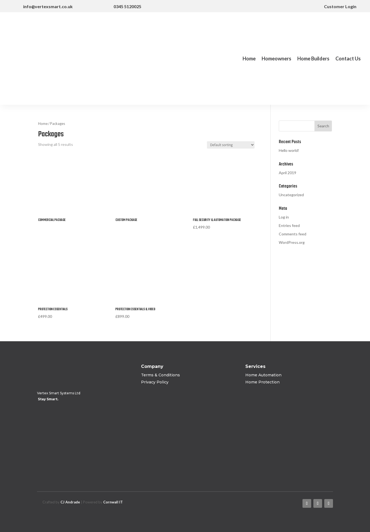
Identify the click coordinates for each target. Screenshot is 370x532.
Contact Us (348, 59)
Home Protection (262, 382)
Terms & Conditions (160, 375)
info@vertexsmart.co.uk (48, 6)
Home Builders (313, 59)
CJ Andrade (70, 502)
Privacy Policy (155, 382)
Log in (284, 217)
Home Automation (263, 375)
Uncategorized (291, 194)
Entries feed (289, 225)
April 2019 (287, 172)
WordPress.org (292, 242)
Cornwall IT (113, 502)
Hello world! (289, 150)
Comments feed (292, 234)
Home (249, 59)
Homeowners (276, 59)
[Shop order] (231, 145)
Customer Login (335, 6)
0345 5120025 (127, 6)
